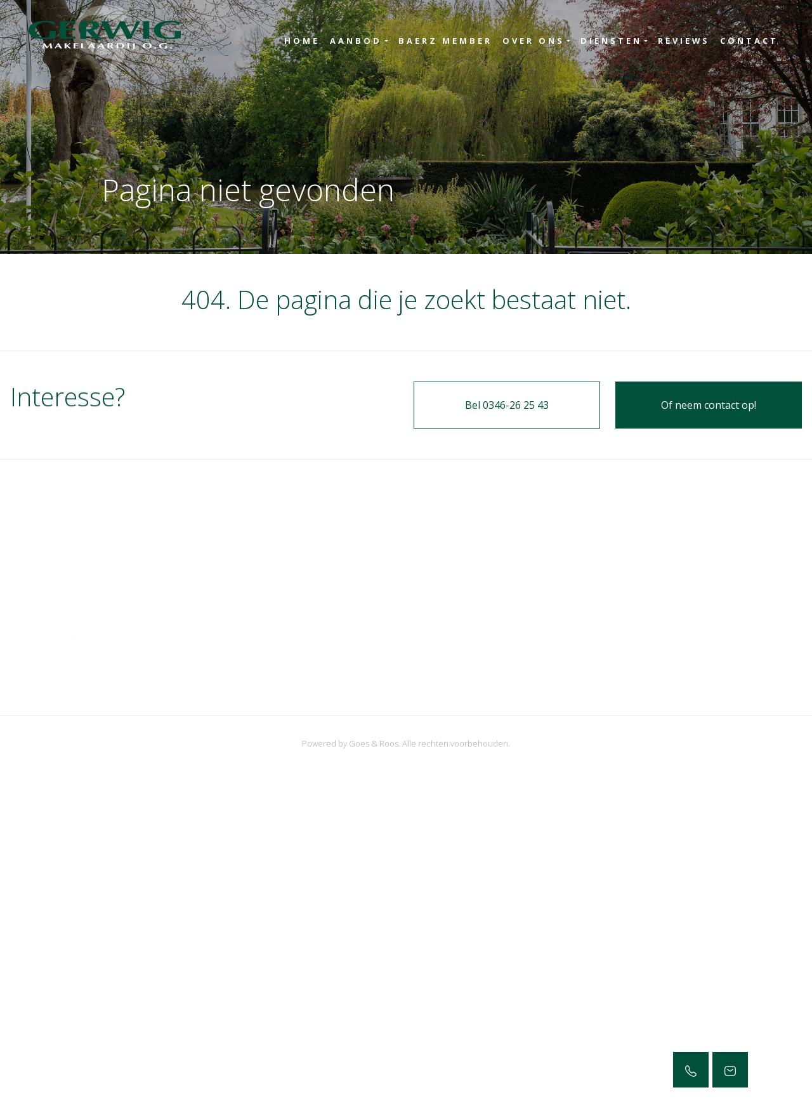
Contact (749, 40)
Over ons (533, 40)
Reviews (684, 40)
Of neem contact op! (708, 405)
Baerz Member (445, 40)
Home (302, 40)
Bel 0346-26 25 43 (507, 405)
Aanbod (356, 40)
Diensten (611, 40)
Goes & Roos (373, 743)
